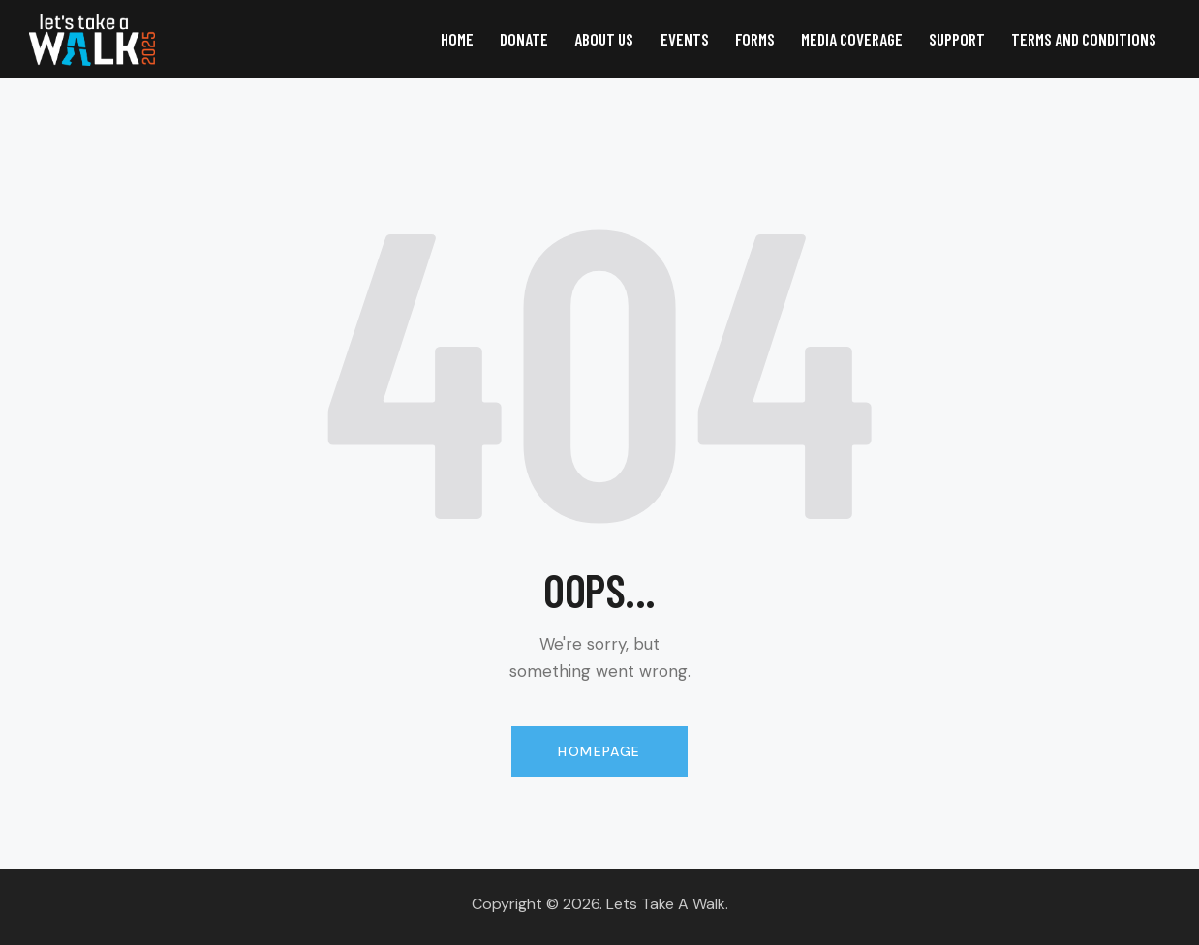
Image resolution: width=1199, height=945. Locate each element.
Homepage (599, 751)
